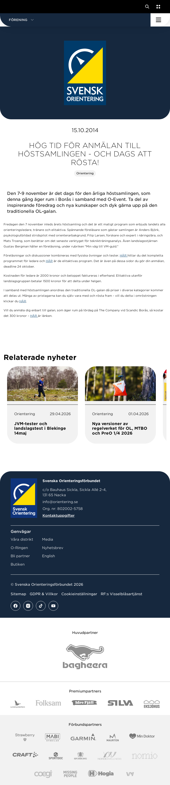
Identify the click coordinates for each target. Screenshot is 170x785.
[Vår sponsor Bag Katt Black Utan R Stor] (85, 656)
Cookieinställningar (79, 594)
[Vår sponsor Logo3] (43, 774)
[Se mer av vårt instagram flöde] (28, 606)
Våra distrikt (22, 539)
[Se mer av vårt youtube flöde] (53, 606)
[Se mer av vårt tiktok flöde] (41, 606)
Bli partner (20, 556)
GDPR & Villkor (44, 594)
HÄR (124, 255)
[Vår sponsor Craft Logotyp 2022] (25, 756)
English (48, 556)
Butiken (18, 564)
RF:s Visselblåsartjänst (121, 594)
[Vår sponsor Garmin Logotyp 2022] (83, 737)
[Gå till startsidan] (11, 6)
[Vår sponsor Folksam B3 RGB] (48, 704)
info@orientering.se (60, 502)
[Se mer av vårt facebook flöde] (15, 606)
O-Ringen (19, 548)
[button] (75, 20)
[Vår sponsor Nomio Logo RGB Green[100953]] (144, 756)
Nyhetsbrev (52, 548)
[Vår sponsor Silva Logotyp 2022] (120, 704)
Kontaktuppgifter (58, 515)
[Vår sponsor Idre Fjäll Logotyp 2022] (84, 704)
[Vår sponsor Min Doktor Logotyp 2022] (142, 737)
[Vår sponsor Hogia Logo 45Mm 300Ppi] (101, 774)
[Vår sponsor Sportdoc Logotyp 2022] (56, 756)
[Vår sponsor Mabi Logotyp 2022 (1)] (52, 737)
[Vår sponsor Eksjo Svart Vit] (152, 704)
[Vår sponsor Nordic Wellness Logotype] (109, 756)
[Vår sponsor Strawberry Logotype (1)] (25, 737)
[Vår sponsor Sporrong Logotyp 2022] (80, 756)
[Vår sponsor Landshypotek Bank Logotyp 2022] (17, 704)
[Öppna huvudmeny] (160, 20)
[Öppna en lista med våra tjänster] (157, 6)
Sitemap (18, 594)
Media (47, 539)
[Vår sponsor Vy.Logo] (130, 774)
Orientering (85, 173)
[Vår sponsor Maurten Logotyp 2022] (113, 737)
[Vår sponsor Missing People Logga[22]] (70, 774)
